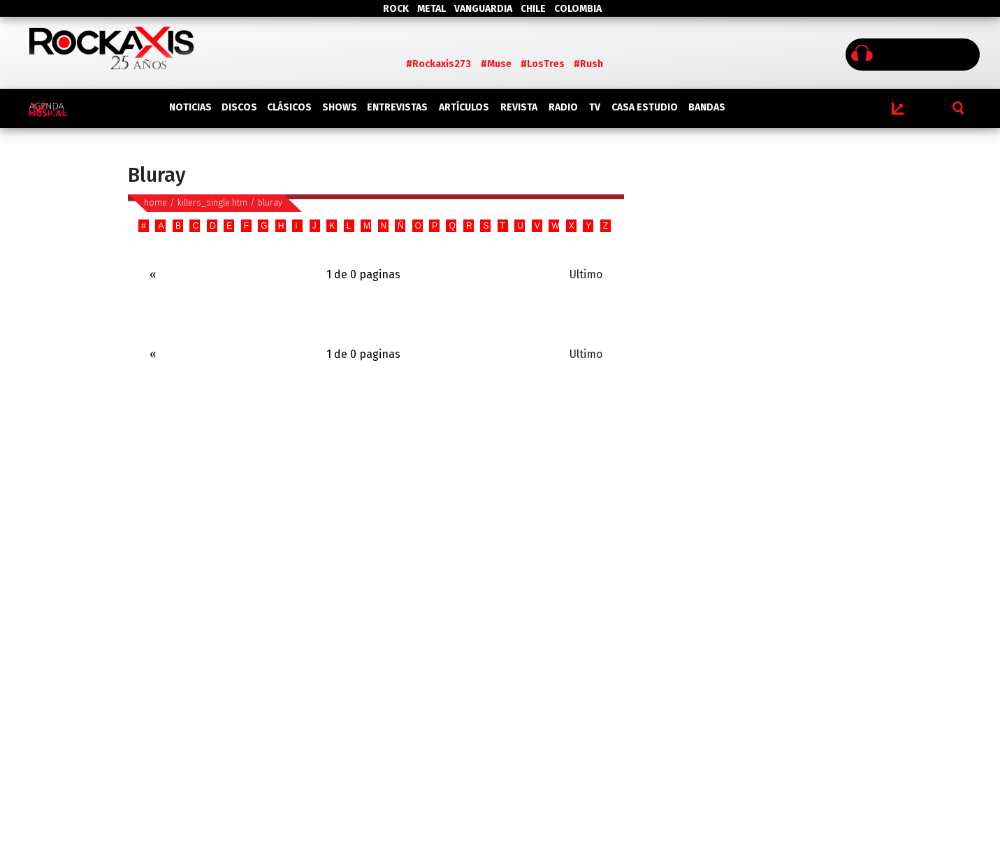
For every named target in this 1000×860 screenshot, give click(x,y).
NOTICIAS (190, 107)
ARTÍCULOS (464, 107)
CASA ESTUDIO (644, 107)
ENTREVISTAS (397, 107)
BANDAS (706, 107)
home (155, 202)
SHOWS (339, 107)
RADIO (563, 107)
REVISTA (518, 107)
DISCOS (239, 107)
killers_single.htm (212, 202)
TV (594, 107)
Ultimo (586, 274)
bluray (270, 202)
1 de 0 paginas (363, 274)
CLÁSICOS (289, 107)
